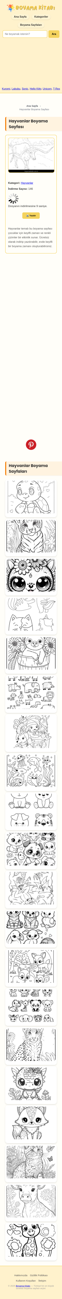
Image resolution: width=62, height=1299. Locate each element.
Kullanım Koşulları (26, 1280)
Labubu (16, 88)
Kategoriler (41, 16)
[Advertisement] (30, 64)
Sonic (25, 88)
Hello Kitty (35, 88)
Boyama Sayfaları (31, 24)
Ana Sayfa (20, 16)
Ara (54, 34)
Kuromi (6, 88)
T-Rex (56, 88)
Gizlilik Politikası (39, 1275)
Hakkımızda (20, 1275)
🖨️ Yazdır (31, 215)
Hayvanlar (27, 183)
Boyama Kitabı (23, 1286)
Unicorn (47, 88)
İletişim (42, 1280)
